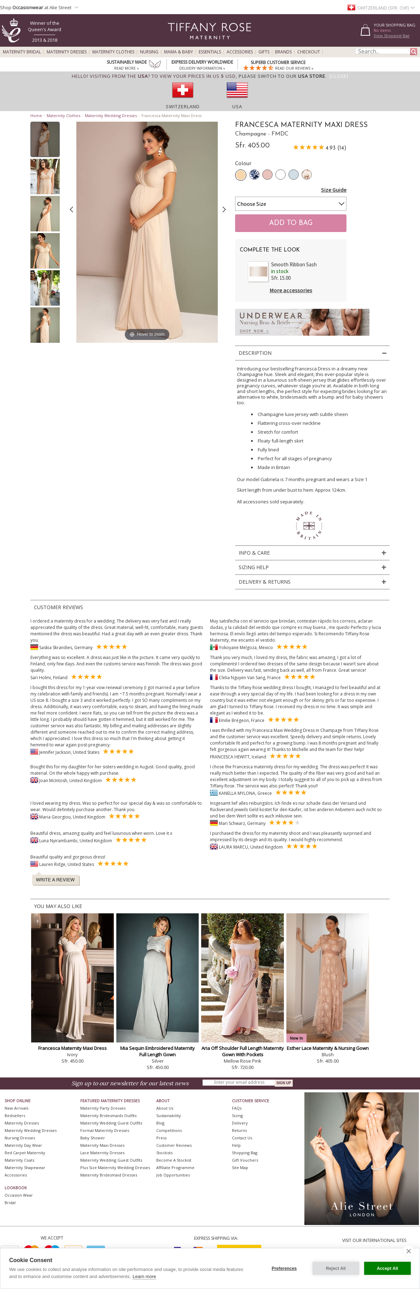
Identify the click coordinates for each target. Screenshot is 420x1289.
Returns (239, 1130)
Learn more (144, 1276)
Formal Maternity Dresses (104, 1130)
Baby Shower (92, 1137)
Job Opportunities (173, 1175)
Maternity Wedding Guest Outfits (111, 1123)
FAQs (236, 1108)
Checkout (308, 52)
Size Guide (333, 189)
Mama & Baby (178, 52)
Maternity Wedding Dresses (111, 115)
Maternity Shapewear (25, 1167)
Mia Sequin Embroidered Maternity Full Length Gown (157, 1051)
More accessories (291, 290)
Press (161, 1137)
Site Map (240, 1167)
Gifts (263, 52)
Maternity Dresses (67, 52)
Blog (160, 1123)
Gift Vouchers (245, 1160)
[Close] (339, 76)
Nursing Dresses (20, 1137)
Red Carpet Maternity (25, 1152)
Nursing (149, 52)
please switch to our (282, 76)
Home (36, 115)
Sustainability (168, 1115)
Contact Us (242, 1137)
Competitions (169, 1130)
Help (236, 1145)
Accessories (240, 52)
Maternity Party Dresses (103, 1108)
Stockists (164, 1152)
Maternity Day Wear (23, 1145)
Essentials (210, 52)
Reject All (336, 1268)
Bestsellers (15, 1115)
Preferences (284, 1268)
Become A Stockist (173, 1160)
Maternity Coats (19, 1160)
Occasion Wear (19, 1195)
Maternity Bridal (22, 52)
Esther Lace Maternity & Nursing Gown (328, 1048)
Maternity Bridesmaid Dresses (108, 1175)
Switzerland (183, 106)
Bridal (10, 1202)
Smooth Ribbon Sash (294, 264)
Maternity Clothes (113, 52)
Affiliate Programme (175, 1167)
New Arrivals (16, 1108)
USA (237, 106)
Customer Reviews (174, 1145)
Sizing (237, 1115)
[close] (408, 1251)
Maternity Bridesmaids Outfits (108, 1115)
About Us (164, 1108)
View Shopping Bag (391, 35)
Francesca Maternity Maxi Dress (72, 1048)
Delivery (240, 1123)
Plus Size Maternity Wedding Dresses (115, 1167)
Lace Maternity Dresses (102, 1152)
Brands (283, 52)
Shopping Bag (244, 1152)
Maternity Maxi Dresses (102, 1145)
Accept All (387, 1268)
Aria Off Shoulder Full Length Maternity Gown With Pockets (243, 1051)
